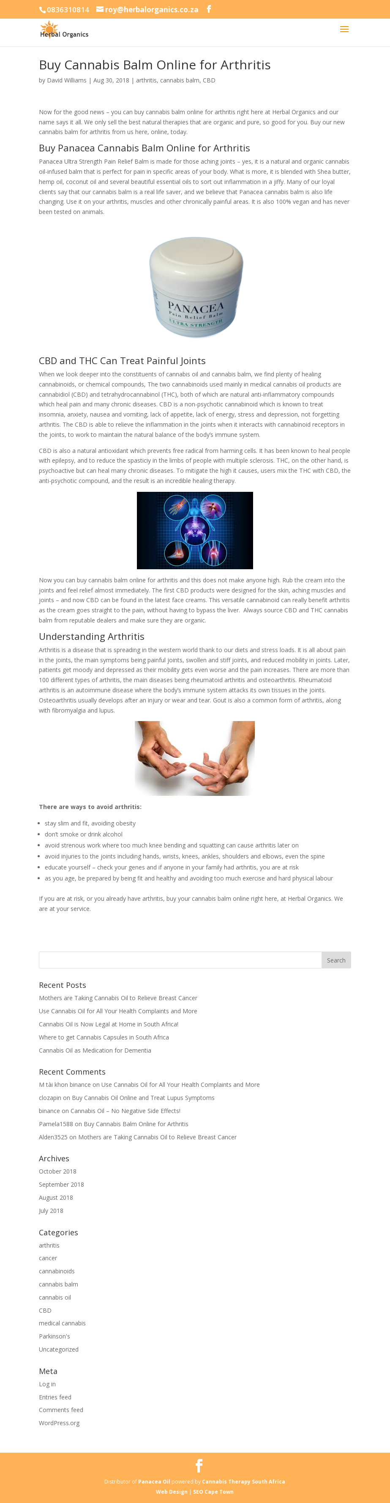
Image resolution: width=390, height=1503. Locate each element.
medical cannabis (62, 1323)
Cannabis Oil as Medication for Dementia (95, 1050)
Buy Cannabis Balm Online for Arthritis (136, 1124)
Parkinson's (54, 1336)
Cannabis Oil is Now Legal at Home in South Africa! (108, 1024)
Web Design (172, 1491)
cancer (48, 1258)
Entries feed (55, 1397)
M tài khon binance (65, 1085)
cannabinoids (57, 1271)
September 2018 (61, 1184)
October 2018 (57, 1171)
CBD (209, 80)
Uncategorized (59, 1349)
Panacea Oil (154, 1481)
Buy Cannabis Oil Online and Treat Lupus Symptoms (143, 1098)
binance (49, 1111)
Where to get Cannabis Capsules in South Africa (104, 1037)
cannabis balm (179, 80)
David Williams (67, 80)
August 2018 (56, 1197)
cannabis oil (55, 1297)
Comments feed (61, 1410)
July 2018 (51, 1211)
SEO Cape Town (213, 1491)
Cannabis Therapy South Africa (243, 1481)
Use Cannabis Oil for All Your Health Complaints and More (118, 1011)
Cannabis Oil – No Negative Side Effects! (125, 1111)
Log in (47, 1384)
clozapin (50, 1098)
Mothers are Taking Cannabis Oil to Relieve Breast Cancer (118, 998)
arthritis (146, 80)
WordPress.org (59, 1423)
